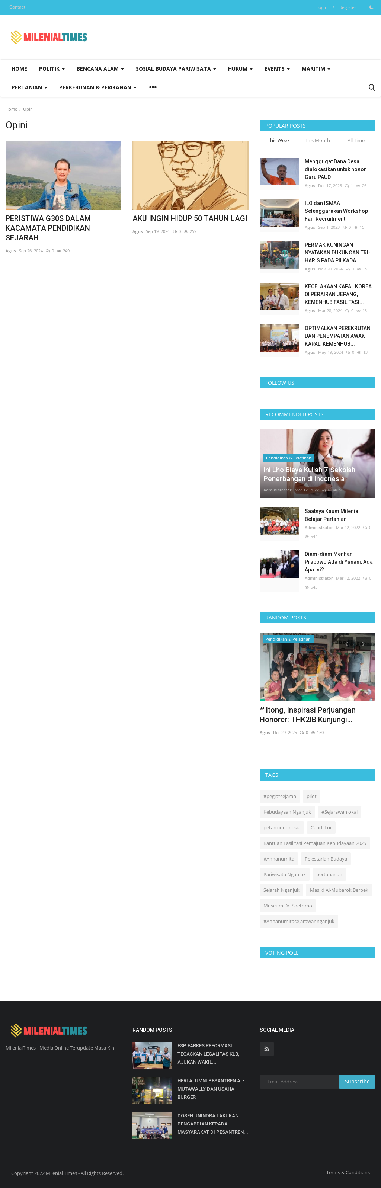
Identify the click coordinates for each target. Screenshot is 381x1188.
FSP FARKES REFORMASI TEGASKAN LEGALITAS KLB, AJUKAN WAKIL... (208, 1054)
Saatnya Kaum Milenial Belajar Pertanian (332, 515)
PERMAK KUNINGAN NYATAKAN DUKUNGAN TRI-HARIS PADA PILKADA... (338, 252)
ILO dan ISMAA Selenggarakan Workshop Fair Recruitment (336, 211)
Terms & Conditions (348, 1172)
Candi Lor (321, 827)
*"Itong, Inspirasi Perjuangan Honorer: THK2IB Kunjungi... (308, 714)
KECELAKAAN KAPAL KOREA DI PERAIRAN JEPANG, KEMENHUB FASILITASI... (338, 294)
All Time (356, 140)
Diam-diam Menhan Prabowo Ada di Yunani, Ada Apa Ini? (339, 562)
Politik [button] (52, 68)
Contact (17, 7)
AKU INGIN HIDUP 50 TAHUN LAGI (189, 218)
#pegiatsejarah (279, 796)
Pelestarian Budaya (326, 858)
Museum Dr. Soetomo (287, 905)
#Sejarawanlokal (339, 811)
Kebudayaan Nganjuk (287, 811)
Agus (11, 250)
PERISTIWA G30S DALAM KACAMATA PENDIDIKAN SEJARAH (48, 228)
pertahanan (329, 874)
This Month (317, 140)
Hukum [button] (240, 68)
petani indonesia (281, 827)
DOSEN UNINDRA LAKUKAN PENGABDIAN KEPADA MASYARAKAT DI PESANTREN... (212, 1124)
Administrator (277, 490)
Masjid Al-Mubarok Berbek (339, 890)
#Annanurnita (278, 858)
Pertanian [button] (29, 87)
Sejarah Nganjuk (281, 890)
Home (19, 68)
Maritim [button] (316, 68)
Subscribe (357, 1081)
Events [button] (277, 68)
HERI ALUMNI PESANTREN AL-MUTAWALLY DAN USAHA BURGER (211, 1089)
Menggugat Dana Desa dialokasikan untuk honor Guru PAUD (335, 169)
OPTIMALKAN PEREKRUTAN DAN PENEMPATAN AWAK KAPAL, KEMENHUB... (338, 336)
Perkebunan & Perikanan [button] (98, 87)
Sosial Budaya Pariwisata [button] (176, 68)
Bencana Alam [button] (100, 68)
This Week (279, 140)
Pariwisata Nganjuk (284, 874)
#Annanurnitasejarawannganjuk (298, 921)
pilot (312, 796)
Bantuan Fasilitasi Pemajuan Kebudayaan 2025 (314, 843)
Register (347, 7)
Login (321, 7)
